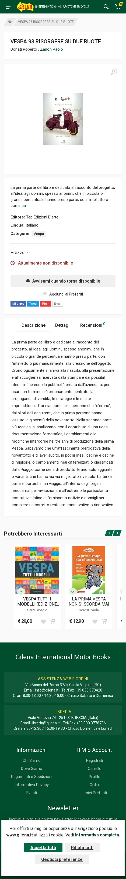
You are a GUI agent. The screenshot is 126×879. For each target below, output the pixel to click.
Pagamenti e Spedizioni (31, 776)
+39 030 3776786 (91, 723)
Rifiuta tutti (82, 847)
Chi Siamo (32, 760)
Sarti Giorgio (37, 610)
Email (57, 303)
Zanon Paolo (51, 49)
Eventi (31, 792)
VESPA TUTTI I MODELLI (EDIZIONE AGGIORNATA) (37, 601)
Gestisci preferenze (62, 859)
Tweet (33, 303)
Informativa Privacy (32, 784)
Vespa (39, 234)
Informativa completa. (97, 835)
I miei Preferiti (94, 792)
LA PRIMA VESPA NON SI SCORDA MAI (89, 601)
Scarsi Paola (89, 610)
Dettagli (63, 325)
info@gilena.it (46, 690)
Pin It (45, 303)
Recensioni (92, 324)
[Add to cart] (52, 621)
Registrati (94, 760)
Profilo (94, 776)
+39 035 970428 (88, 690)
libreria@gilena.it (46, 723)
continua (18, 205)
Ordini (95, 784)
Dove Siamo (31, 768)
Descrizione (34, 325)
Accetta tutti (43, 847)
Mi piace (18, 303)
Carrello (95, 768)
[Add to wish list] (43, 621)
